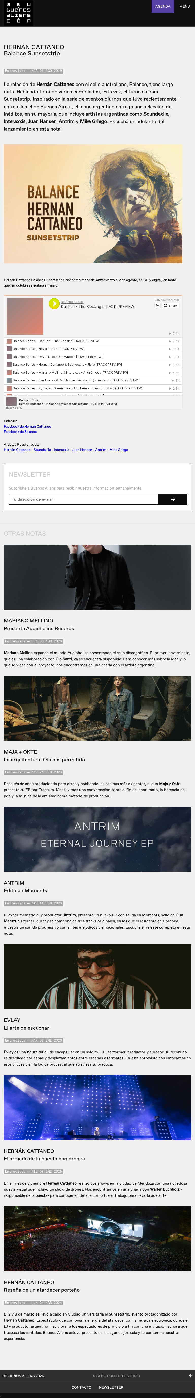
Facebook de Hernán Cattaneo (27, 426)
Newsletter (111, 1387)
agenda (162, 6)
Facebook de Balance (20, 432)
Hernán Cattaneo (17, 450)
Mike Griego (118, 450)
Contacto (81, 1387)
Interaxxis (61, 450)
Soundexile (42, 450)
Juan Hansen (82, 450)
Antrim (100, 450)
